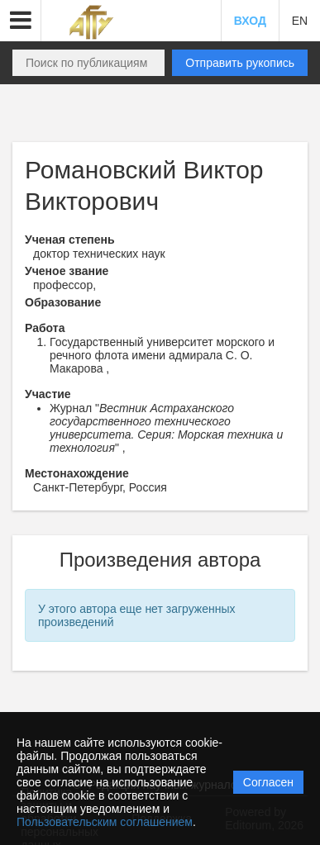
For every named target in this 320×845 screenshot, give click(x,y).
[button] (20, 20)
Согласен (268, 782)
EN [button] (300, 20)
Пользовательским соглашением (105, 821)
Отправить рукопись (239, 62)
